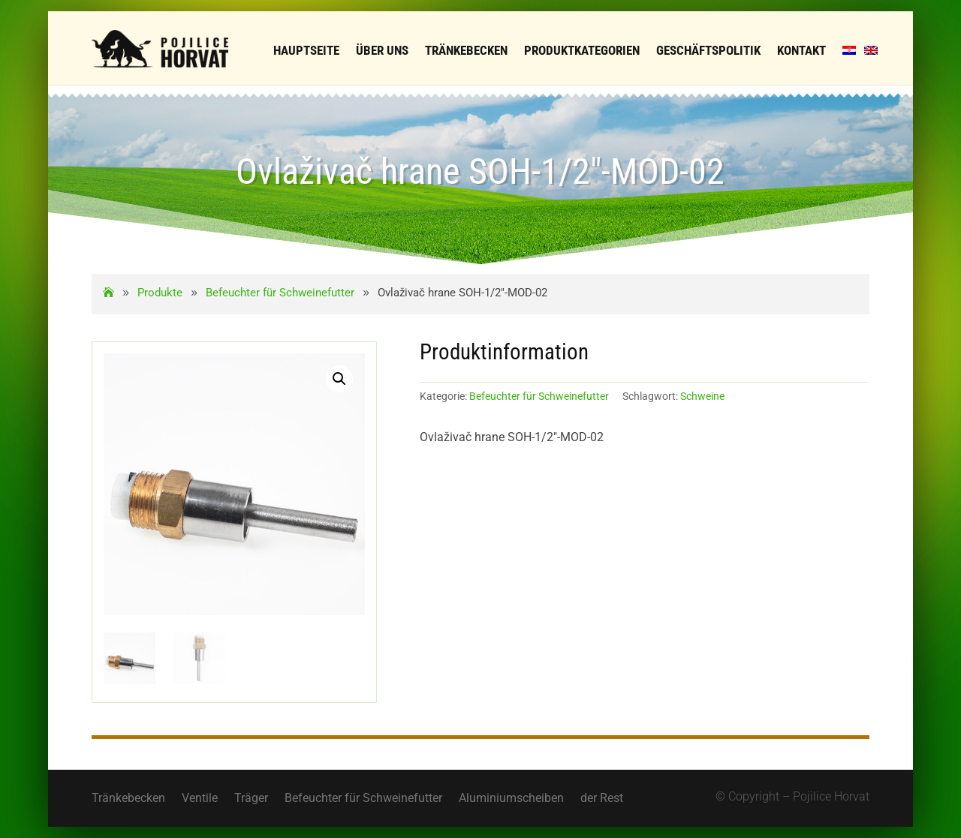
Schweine (702, 396)
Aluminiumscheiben (511, 799)
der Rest (601, 799)
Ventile (200, 799)
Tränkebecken (128, 799)
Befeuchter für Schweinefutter (539, 396)
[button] (339, 378)
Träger (251, 799)
